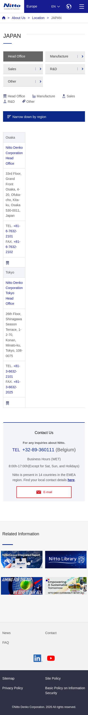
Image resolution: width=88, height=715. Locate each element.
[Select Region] (68, 6)
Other (12, 81)
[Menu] (81, 6)
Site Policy (53, 678)
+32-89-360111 (38, 449)
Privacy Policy (12, 688)
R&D (53, 69)
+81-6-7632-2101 (13, 231)
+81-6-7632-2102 (13, 247)
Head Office (16, 56)
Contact (51, 633)
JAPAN (56, 18)
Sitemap (8, 678)
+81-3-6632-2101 (13, 371)
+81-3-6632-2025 (13, 387)
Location (38, 18)
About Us (18, 18)
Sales (12, 69)
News (6, 633)
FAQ (5, 642)
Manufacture (59, 56)
